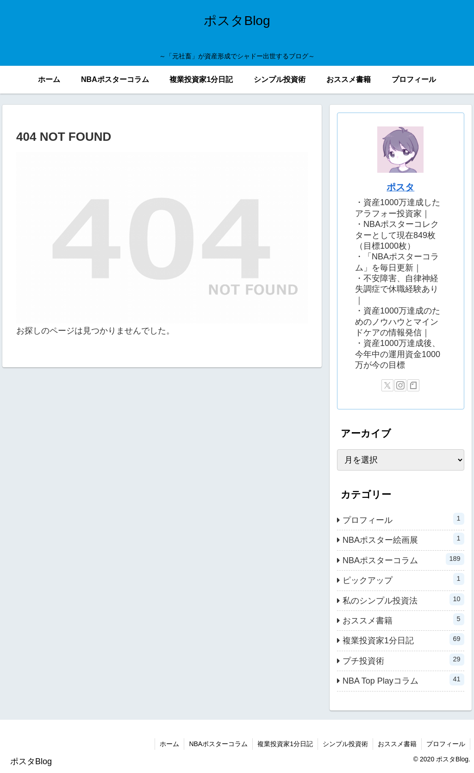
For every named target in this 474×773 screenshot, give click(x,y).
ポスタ (400, 187)
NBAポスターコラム (218, 744)
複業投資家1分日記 (285, 744)
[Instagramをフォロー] (400, 385)
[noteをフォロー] (413, 385)
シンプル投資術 (345, 744)
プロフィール (445, 744)
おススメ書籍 (397, 744)
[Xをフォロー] (387, 385)
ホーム (169, 744)
